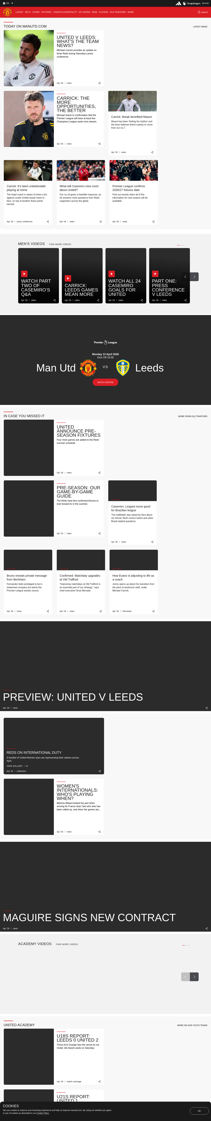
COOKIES (11, 1106)
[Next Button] (194, 206)
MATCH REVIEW (38, 1052)
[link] (99, 83)
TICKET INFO (82, 1052)
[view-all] (184, 899)
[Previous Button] (185, 206)
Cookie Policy (43, 1113)
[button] (7, 3)
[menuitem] (19, 12)
